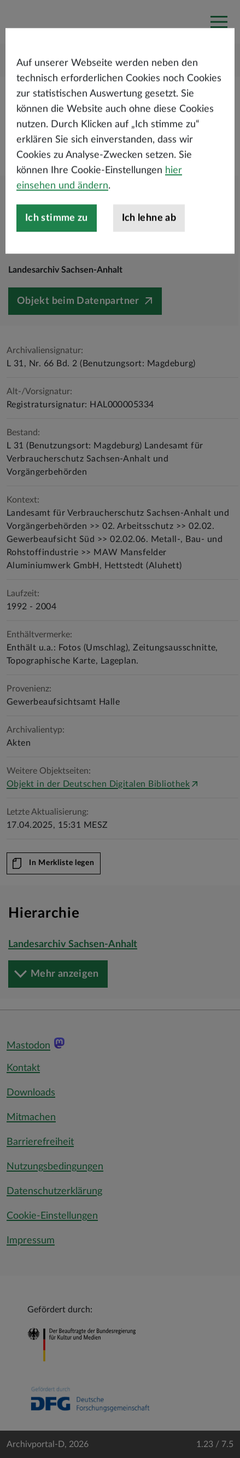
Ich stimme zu (56, 262)
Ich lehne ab (149, 262)
